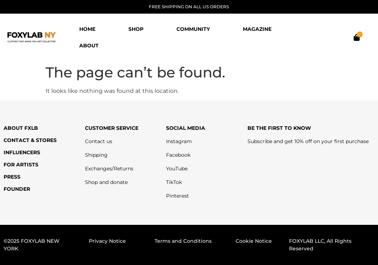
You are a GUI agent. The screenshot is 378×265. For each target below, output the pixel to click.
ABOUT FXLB (21, 128)
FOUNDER (17, 189)
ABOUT (89, 45)
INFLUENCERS (22, 152)
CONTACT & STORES (30, 140)
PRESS (12, 177)
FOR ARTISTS (21, 164)
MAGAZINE (257, 29)
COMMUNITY (193, 29)
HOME (87, 29)
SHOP (135, 29)
